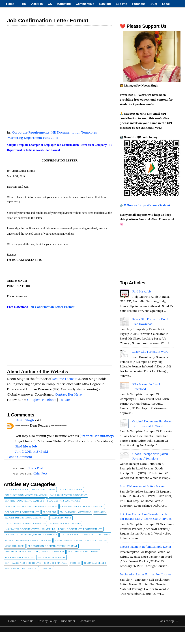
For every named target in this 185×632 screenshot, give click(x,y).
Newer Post (35, 468)
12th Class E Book (71, 489)
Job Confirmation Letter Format (51, 307)
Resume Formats (65, 379)
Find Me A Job (141, 291)
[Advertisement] (59, 53)
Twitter (64, 400)
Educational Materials (75, 512)
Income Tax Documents (65, 523)
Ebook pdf (49, 512)
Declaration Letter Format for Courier (145, 574)
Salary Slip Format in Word (150, 351)
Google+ (33, 400)
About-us (27, 621)
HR (24, 3)
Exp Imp (121, 3)
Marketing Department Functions (33, 138)
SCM (153, 3)
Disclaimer (68, 621)
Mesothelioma (15, 546)
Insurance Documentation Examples (30, 529)
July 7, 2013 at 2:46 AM (31, 451)
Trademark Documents (20, 568)
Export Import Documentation (26, 517)
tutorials (46, 568)
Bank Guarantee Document (68, 495)
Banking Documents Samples (24, 500)
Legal (166, 3)
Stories (75, 563)
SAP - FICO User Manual (83, 551)
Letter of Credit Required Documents (31, 534)
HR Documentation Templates (74, 132)
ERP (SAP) (100, 512)
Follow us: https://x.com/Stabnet (147, 205)
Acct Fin (37, 3)
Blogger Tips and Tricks (63, 500)
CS (50, 3)
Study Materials (94, 563)
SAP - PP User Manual (51, 557)
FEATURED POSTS (61, 517)
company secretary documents (82, 506)
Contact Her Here (68, 394)
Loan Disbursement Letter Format (142, 486)
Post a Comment (19, 457)
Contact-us (87, 621)
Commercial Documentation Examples (31, 506)
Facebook (49, 400)
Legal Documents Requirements (80, 529)
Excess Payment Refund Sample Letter (145, 546)
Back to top (166, 621)
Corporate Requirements (31, 132)
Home (11, 3)
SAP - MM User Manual (19, 557)
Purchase (138, 3)
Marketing (64, 3)
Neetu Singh (24, 420)
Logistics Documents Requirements (85, 534)
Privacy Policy (47, 621)
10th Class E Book (17, 489)
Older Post (40, 473)
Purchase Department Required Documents (34, 551)
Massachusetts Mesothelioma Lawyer (81, 540)
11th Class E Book (44, 489)
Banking (105, 3)
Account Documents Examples (26, 495)
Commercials (85, 3)
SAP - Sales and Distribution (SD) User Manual (36, 563)
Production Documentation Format (53, 546)
